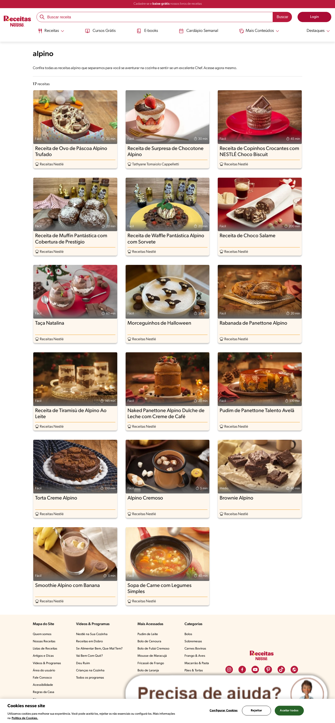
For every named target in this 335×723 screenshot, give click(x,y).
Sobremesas (193, 641)
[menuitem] (51, 32)
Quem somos (42, 634)
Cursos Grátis (100, 31)
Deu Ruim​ (83, 663)
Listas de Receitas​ (45, 648)
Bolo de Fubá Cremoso (153, 648)
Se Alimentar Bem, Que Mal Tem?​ (99, 648)
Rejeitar (256, 710)
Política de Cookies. (25, 718)
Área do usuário (44, 670)
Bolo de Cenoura (149, 641)
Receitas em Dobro (89, 641)
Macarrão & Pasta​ (196, 663)
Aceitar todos (289, 710)
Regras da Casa (43, 692)
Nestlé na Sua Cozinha (91, 634)
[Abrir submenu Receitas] (50, 30)
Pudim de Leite (147, 634)
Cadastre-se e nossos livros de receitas (168, 4)
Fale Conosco (42, 678)
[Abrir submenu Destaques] (315, 30)
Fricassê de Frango (150, 663)
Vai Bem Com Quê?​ (89, 656)
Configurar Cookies (224, 710)
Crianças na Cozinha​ (90, 670)
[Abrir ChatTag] (226, 694)
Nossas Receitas (44, 641)
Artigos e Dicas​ (43, 656)
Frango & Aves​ (194, 656)
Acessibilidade (43, 685)
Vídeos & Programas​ (47, 663)
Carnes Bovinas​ (195, 648)
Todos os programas (90, 678)
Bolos (188, 634)
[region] (167, 711)
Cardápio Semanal (198, 31)
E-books (147, 31)
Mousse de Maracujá (152, 656)
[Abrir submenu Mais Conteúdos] (260, 30)
